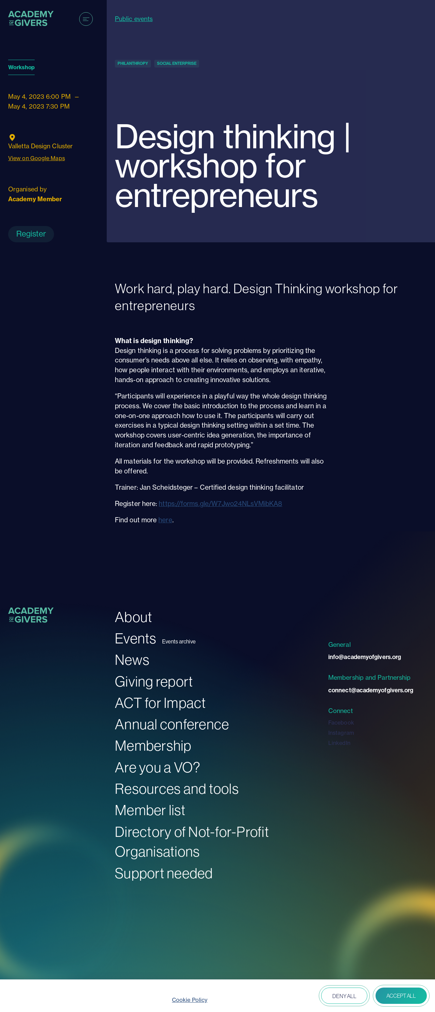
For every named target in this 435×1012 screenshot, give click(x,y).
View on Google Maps (36, 158)
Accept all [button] (401, 996)
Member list (150, 810)
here (165, 520)
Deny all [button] (344, 996)
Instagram (341, 732)
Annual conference (172, 724)
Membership (153, 746)
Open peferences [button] (296, 996)
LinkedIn (339, 742)
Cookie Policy (189, 999)
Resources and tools (177, 789)
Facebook (341, 722)
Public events (134, 19)
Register (31, 233)
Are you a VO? (158, 767)
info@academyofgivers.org (364, 657)
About (133, 617)
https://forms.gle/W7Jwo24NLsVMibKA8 (220, 504)
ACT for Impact (160, 703)
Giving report (154, 682)
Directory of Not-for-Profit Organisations (192, 842)
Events (136, 638)
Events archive (179, 641)
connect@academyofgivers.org (370, 690)
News (132, 660)
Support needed (164, 873)
